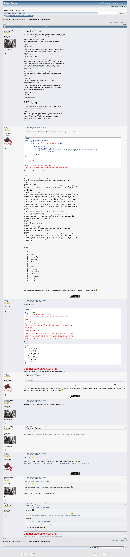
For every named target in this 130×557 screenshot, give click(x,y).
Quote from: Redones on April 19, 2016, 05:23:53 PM (37, 521)
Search (17, 15)
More (31, 15)
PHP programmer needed (42, 19)
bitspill (6, 127)
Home (7, 15)
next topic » (123, 22)
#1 (125, 30)
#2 (125, 128)
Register (26, 15)
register (24, 10)
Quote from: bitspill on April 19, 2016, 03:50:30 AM (37, 481)
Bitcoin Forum (7, 19)
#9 (125, 504)
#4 (125, 374)
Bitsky (6, 300)
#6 (125, 427)
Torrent (26, 13)
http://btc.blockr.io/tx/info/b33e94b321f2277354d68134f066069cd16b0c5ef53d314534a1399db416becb (54, 434)
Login (21, 15)
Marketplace (22, 19)
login (19, 10)
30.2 (23, 13)
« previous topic (114, 22)
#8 (125, 478)
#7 (125, 454)
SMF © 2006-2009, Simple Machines (71, 554)
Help (12, 15)
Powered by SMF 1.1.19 (55, 554)
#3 (125, 301)
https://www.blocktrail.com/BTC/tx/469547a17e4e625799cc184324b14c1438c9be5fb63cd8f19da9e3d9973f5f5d (56, 463)
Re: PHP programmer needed (36, 127)
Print (124, 24)
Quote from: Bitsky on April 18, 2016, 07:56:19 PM (36, 378)
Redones (7, 30)
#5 (125, 401)
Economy (15, 19)
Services (30, 19)
